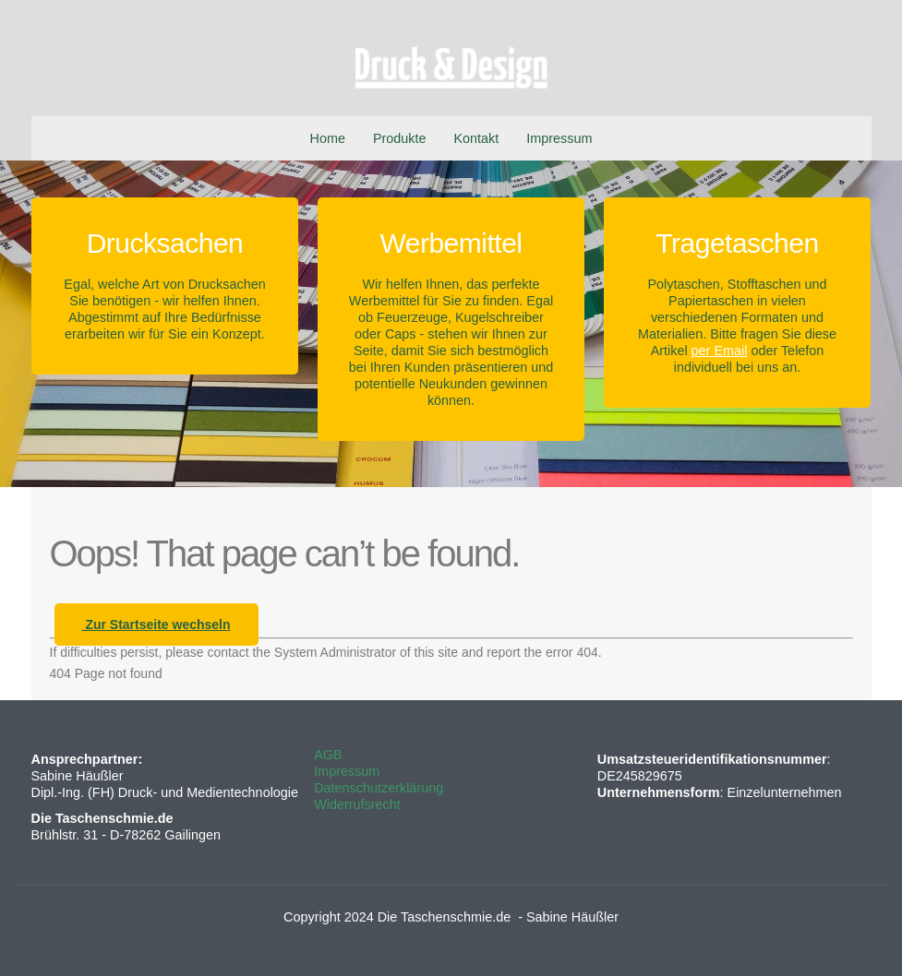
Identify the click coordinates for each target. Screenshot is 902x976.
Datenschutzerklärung (378, 787)
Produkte (400, 138)
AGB (328, 754)
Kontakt (476, 138)
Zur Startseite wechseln (156, 624)
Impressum (559, 138)
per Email (720, 350)
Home (327, 138)
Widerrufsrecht (357, 804)
